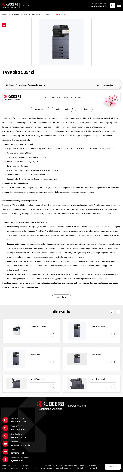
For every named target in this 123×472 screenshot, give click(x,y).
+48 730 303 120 (98, 6)
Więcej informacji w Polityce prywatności (80, 468)
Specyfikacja (83, 109)
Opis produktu (40, 109)
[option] (61, 42)
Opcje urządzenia (62, 109)
